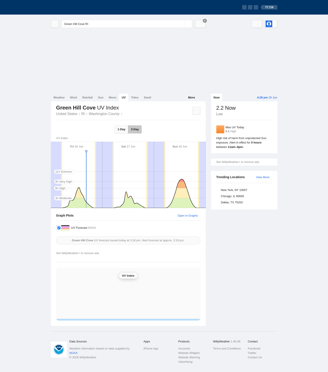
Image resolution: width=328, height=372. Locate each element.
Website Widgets (189, 353)
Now (217, 97)
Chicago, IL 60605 (232, 196)
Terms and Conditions (227, 348)
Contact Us (255, 357)
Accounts (184, 348)
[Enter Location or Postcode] (126, 24)
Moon (113, 97)
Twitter (252, 353)
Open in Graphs (188, 215)
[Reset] (180, 24)
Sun (101, 97)
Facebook (254, 348)
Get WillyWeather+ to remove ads (237, 162)
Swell (147, 97)
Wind (73, 97)
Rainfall (87, 97)
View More (262, 177)
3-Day (135, 129)
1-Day (121, 129)
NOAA (73, 353)
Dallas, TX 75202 (232, 202)
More (191, 97)
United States (66, 114)
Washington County (104, 114)
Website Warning (189, 357)
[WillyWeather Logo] (71, 7)
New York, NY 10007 (234, 190)
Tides (134, 97)
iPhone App (151, 348)
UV (124, 97)
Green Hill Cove (124, 113)
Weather (59, 97)
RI (83, 114)
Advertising (185, 361)
